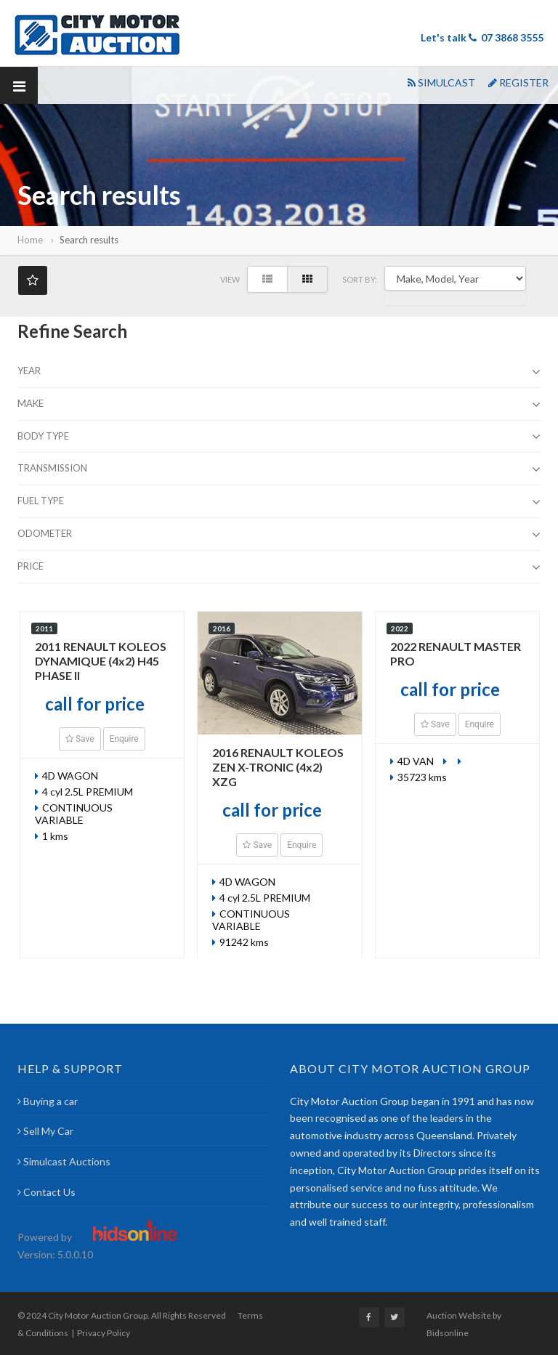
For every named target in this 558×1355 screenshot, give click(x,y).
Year (279, 372)
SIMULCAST (441, 82)
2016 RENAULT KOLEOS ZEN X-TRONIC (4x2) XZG (278, 766)
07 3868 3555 (512, 37)
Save (79, 739)
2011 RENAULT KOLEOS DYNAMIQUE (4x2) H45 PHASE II (100, 660)
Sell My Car (45, 1131)
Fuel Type (279, 502)
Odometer (279, 534)
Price (279, 567)
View (230, 279)
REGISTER (518, 82)
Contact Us (46, 1192)
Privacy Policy (103, 1332)
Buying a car (47, 1101)
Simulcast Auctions (63, 1161)
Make (279, 404)
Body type (279, 437)
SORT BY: (359, 279)
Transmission (279, 469)
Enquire (124, 739)
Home (30, 240)
